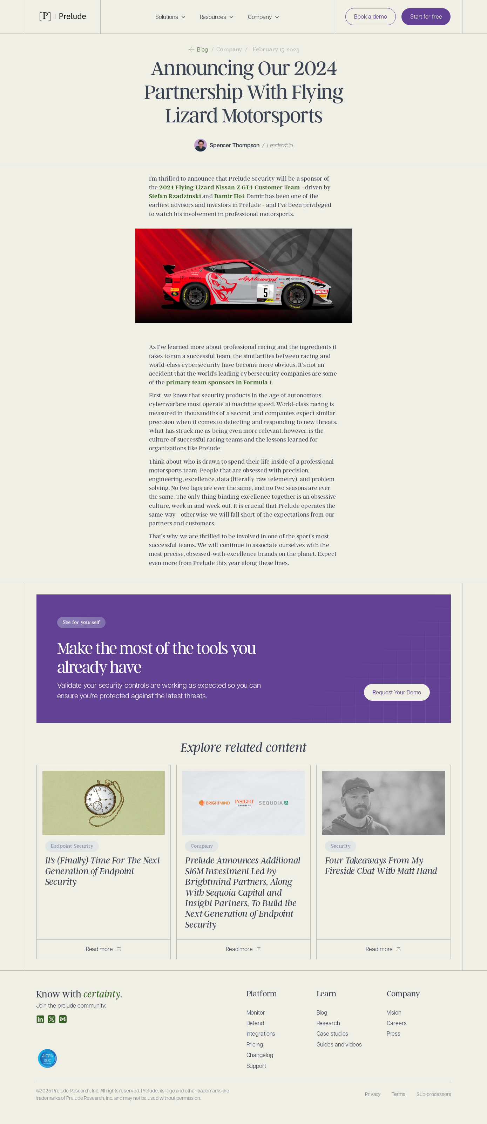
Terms (398, 1094)
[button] (170, 17)
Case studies (333, 1033)
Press (394, 1033)
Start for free (426, 16)
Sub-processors (434, 1094)
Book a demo (370, 16)
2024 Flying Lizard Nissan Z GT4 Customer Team (229, 187)
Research (328, 1023)
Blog (322, 1012)
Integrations (261, 1033)
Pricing (254, 1044)
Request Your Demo (397, 692)
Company (229, 49)
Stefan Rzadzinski (175, 196)
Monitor (255, 1012)
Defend (255, 1023)
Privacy (372, 1094)
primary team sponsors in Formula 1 (219, 382)
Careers (397, 1023)
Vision (394, 1012)
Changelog (259, 1054)
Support (256, 1065)
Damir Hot (229, 196)
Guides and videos (339, 1044)
